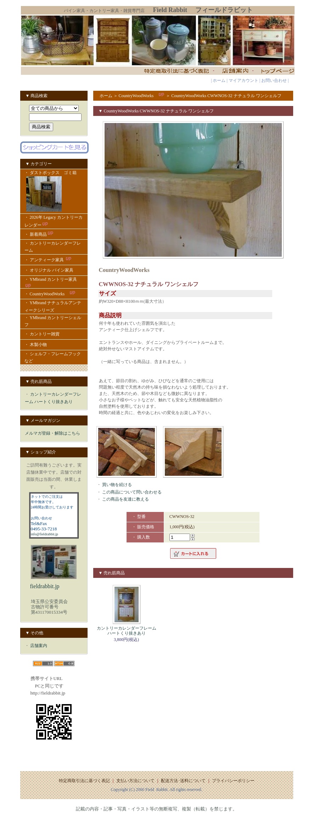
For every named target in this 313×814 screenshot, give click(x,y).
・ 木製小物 (35, 344)
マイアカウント (243, 80)
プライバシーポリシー (233, 780)
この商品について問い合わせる (132, 492)
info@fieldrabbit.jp (44, 534)
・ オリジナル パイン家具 (48, 270)
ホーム (219, 80)
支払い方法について (135, 780)
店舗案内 (38, 645)
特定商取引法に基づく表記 (84, 780)
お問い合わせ (274, 80)
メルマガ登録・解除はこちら (52, 433)
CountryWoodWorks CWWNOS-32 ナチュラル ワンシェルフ (226, 95)
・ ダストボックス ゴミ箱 (53, 191)
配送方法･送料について (183, 780)
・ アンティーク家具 (48, 259)
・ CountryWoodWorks (50, 293)
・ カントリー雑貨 (42, 333)
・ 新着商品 (39, 234)
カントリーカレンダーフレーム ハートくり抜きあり (126, 631)
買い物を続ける (117, 484)
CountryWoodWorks (142, 95)
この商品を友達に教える (125, 499)
